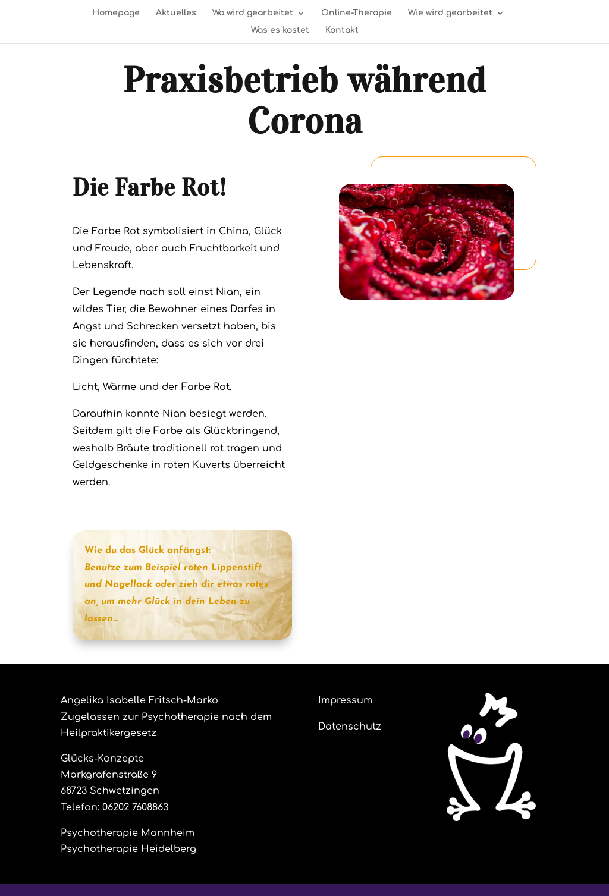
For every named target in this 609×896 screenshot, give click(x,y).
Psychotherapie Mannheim (127, 833)
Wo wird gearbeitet (252, 13)
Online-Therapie (356, 13)
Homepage (116, 13)
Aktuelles (176, 13)
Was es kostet (280, 30)
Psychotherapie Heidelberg (128, 849)
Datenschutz (349, 726)
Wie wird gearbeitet (450, 13)
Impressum (345, 700)
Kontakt (342, 30)
